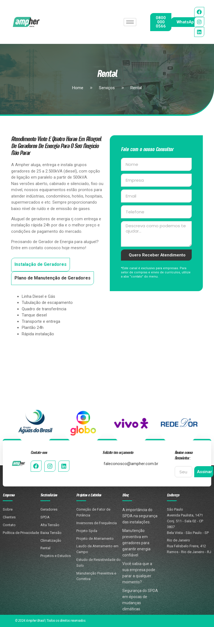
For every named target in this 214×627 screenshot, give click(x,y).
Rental (131, 88)
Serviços (102, 88)
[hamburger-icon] (130, 22)
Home (77, 88)
